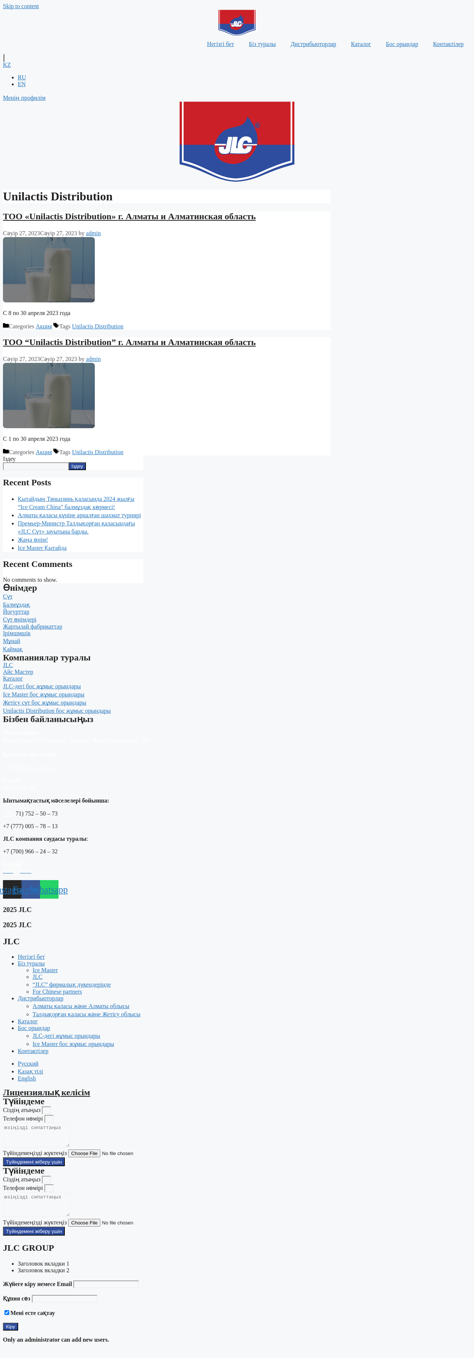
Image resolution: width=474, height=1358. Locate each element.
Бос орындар (402, 44)
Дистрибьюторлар (313, 44)
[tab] (244, 1272)
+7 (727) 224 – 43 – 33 (30, 767)
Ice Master (45, 970)
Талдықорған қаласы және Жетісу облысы (86, 1014)
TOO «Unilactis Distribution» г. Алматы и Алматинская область (129, 216)
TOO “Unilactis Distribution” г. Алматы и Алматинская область (129, 342)
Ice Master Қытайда (42, 548)
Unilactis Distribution (97, 326)
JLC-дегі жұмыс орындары (66, 1036)
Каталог (361, 44)
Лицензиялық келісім (46, 1092)
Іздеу (9, 459)
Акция (44, 326)
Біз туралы (262, 44)
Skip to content (21, 6)
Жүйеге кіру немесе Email (37, 1293)
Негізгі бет (220, 44)
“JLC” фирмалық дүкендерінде (72, 984)
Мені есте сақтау (32, 1322)
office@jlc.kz (19, 787)
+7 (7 (9, 813)
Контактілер (448, 44)
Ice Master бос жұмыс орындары (73, 1044)
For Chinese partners (57, 991)
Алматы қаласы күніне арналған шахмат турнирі (79, 515)
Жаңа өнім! (33, 540)
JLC (38, 977)
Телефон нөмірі (23, 1118)
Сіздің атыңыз (22, 1110)
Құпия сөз (16, 1307)
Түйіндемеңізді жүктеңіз (35, 1157)
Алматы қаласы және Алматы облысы (81, 1006)
